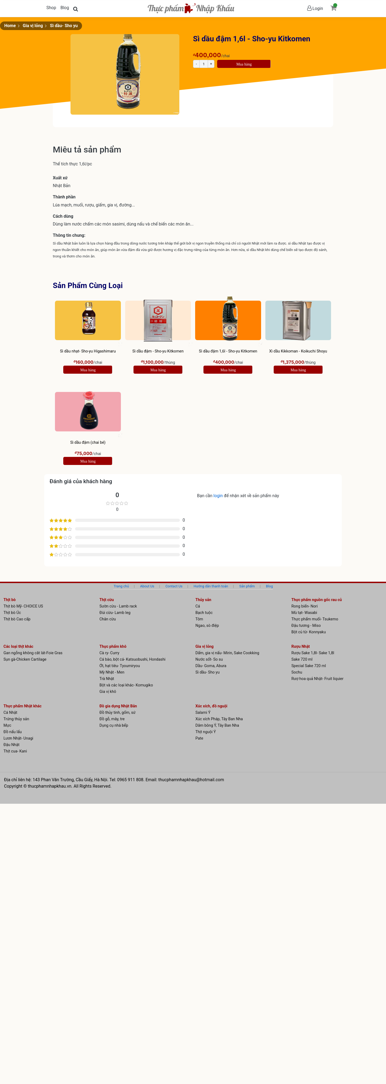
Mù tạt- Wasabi (304, 612)
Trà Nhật (106, 678)
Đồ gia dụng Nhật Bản (118, 706)
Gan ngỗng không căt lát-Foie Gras (32, 653)
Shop (51, 7)
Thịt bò (9, 600)
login (218, 495)
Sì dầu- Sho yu (64, 25)
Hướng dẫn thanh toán (211, 586)
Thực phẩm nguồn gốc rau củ (316, 600)
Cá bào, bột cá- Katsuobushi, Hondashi (132, 659)
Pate (199, 738)
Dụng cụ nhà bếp (113, 725)
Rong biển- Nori (304, 606)
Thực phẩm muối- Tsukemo (314, 619)
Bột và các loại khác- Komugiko (126, 685)
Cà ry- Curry (109, 653)
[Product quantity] (204, 64)
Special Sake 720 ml (308, 666)
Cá (197, 606)
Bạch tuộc (204, 612)
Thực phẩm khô (113, 646)
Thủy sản (203, 600)
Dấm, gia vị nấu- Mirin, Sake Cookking (227, 653)
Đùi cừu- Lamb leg (115, 612)
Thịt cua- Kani (15, 751)
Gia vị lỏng (33, 25)
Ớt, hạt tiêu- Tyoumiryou (119, 666)
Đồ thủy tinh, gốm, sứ (117, 712)
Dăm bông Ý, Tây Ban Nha (217, 725)
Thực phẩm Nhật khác (22, 706)
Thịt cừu (106, 600)
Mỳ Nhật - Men (111, 672)
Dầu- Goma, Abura (210, 666)
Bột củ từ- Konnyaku (308, 632)
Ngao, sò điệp (207, 625)
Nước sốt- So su (209, 659)
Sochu (296, 672)
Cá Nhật (10, 712)
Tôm (199, 619)
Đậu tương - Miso (306, 625)
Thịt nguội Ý (205, 732)
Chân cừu (107, 619)
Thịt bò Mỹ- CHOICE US (23, 606)
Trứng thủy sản (16, 719)
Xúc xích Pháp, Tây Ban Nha (219, 719)
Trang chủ (121, 586)
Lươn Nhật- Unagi (18, 738)
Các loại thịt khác (18, 646)
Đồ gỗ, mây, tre (112, 719)
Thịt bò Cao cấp (17, 619)
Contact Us (174, 586)
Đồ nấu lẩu (12, 732)
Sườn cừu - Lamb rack (118, 606)
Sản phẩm (247, 586)
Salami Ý (202, 712)
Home (10, 25)
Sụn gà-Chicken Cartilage (24, 659)
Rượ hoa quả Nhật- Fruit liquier (317, 678)
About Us (147, 586)
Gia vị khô (107, 691)
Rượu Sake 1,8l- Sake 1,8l (312, 653)
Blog (64, 7)
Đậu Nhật (11, 745)
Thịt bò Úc (12, 612)
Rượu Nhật (300, 646)
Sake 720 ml (302, 659)
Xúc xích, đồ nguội (211, 706)
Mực (7, 725)
